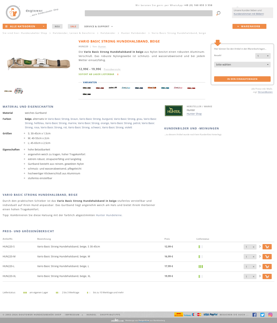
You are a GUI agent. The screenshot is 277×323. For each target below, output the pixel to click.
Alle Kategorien (24, 26)
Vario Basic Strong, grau (128, 119)
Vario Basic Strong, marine (60, 123)
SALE (73, 26)
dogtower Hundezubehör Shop (40, 314)
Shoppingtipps (110, 314)
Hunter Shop (194, 113)
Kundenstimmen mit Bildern (248, 13)
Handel (92, 314)
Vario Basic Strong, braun (63, 119)
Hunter (102, 46)
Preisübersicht (112, 69)
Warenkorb (252, 26)
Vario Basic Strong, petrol (125, 123)
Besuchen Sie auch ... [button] (234, 314)
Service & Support (98, 26)
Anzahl (217, 55)
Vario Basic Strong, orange (93, 123)
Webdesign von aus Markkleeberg (145, 320)
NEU (57, 26)
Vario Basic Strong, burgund (96, 119)
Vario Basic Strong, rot (54, 127)
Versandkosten (265, 91)
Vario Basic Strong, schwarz (84, 127)
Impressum (74, 314)
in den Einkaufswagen (242, 79)
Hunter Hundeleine (109, 215)
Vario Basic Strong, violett (117, 127)
